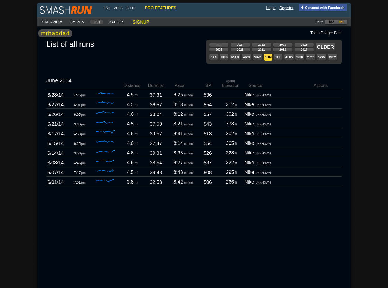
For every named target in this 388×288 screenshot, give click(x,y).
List (97, 22)
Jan (213, 57)
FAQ (107, 8)
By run (77, 22)
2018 (304, 44)
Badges (116, 22)
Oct (310, 57)
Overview (52, 22)
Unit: (318, 22)
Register (286, 8)
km (331, 22)
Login (270, 8)
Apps (118, 8)
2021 (261, 49)
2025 (219, 49)
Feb (224, 57)
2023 (240, 49)
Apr (246, 57)
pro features (160, 7)
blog (130, 8)
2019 (282, 49)
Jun (268, 57)
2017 (304, 49)
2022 (261, 44)
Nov (321, 57)
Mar (235, 57)
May (257, 57)
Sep (299, 57)
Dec (332, 57)
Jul (278, 57)
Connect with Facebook (321, 7)
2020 (282, 44)
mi (341, 22)
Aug (289, 57)
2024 (240, 44)
